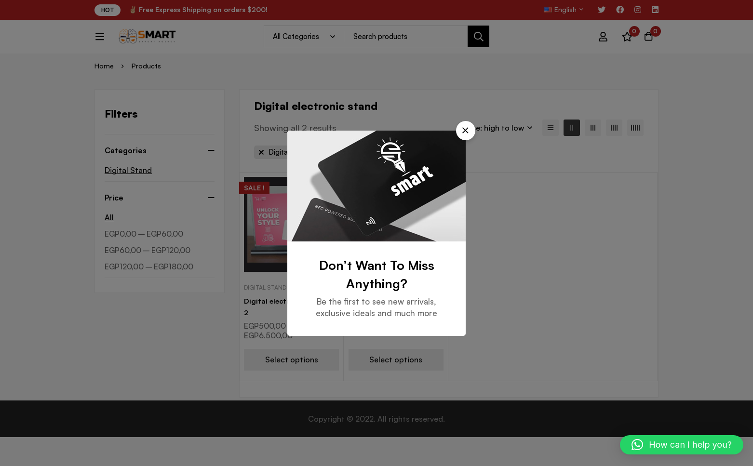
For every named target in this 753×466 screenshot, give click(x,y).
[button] (497, 139)
